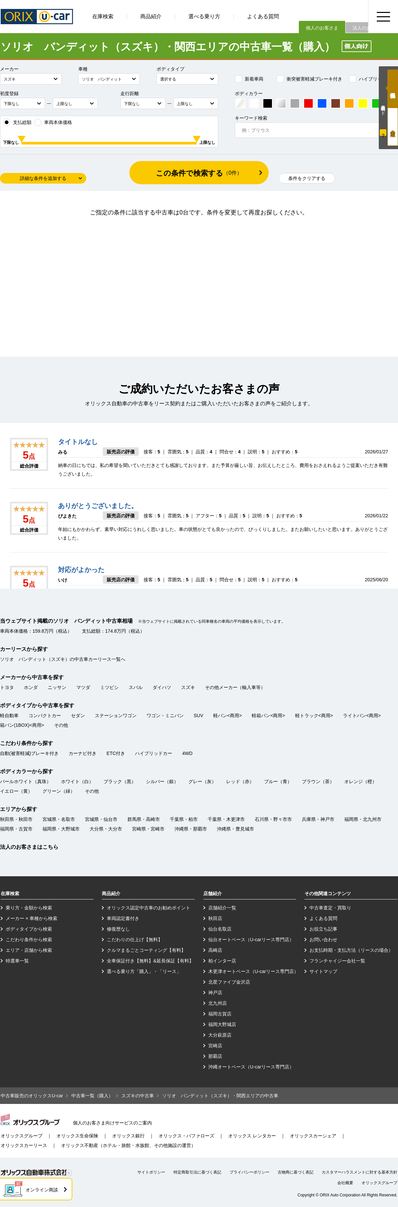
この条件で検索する (199, 173)
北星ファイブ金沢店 (229, 982)
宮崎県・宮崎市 (148, 829)
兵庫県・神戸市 (318, 819)
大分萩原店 (220, 1035)
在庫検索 (102, 16)
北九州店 (217, 1003)
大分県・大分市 (106, 829)
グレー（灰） (202, 781)
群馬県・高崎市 (143, 819)
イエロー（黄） (16, 791)
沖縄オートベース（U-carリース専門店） (251, 1066)
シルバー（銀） (162, 781)
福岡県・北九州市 (362, 819)
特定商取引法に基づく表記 (197, 1172)
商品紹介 (151, 16)
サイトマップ (323, 971)
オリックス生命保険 (77, 1135)
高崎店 (215, 950)
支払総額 (17, 122)
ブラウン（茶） (318, 781)
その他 (61, 725)
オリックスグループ (21, 1135)
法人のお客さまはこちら (29, 847)
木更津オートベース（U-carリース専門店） (253, 971)
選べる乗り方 (204, 16)
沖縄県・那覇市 (190, 829)
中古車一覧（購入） (92, 1095)
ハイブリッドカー (372, 79)
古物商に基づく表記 (295, 1172)
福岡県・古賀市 (16, 829)
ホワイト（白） (77, 781)
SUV (198, 715)
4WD (187, 753)
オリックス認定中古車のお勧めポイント (148, 907)
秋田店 (215, 918)
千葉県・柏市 (184, 819)
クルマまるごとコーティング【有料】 (146, 950)
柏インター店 (222, 960)
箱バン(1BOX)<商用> (22, 725)
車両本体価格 (53, 122)
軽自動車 (9, 715)
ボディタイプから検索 (29, 929)
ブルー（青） (278, 781)
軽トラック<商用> (314, 715)
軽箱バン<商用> (268, 715)
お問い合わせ (323, 939)
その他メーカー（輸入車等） (235, 687)
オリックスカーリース (24, 1145)
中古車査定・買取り (330, 907)
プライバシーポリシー (249, 1172)
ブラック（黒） (119, 781)
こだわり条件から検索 (29, 939)
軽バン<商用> (227, 715)
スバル (136, 687)
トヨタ (7, 687)
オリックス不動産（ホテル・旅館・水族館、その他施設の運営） (128, 1145)
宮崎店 (215, 1045)
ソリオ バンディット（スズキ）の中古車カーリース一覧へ (62, 659)
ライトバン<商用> (362, 715)
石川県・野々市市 (273, 819)
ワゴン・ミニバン (165, 715)
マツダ (83, 687)
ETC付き (115, 753)
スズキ (188, 687)
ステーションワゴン (116, 715)
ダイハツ (162, 687)
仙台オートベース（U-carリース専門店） (251, 939)
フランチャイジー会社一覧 (337, 960)
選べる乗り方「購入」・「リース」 (144, 971)
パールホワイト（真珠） (25, 781)
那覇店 (215, 1056)
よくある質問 (263, 16)
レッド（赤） (240, 781)
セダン (78, 715)
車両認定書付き (123, 918)
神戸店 (215, 992)
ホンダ (31, 687)
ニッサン (57, 687)
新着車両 (249, 79)
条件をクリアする (306, 178)
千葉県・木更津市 (226, 819)
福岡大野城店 (222, 1024)
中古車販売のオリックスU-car (32, 1095)
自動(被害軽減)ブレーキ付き (29, 753)
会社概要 (345, 1182)
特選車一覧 (17, 960)
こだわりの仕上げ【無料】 (135, 939)
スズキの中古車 (137, 1095)
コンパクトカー (45, 715)
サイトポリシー (151, 1172)
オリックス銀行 (128, 1135)
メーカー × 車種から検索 (31, 918)
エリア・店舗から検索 (29, 950)
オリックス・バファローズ (186, 1135)
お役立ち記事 (323, 929)
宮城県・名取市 (58, 819)
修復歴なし (118, 929)
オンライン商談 (42, 1189)
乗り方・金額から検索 (29, 907)
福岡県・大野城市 (61, 829)
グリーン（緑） (58, 791)
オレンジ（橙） (360, 781)
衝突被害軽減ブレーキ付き (309, 79)
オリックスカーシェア (313, 1135)
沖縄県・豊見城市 (235, 829)
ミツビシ (109, 687)
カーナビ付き (83, 753)
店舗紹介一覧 (222, 907)
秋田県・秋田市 (16, 819)
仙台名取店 (220, 929)
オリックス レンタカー (252, 1135)
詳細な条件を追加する (43, 178)
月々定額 (392, 127)
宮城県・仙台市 (101, 819)
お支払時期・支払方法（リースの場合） (351, 950)
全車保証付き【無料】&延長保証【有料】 (150, 960)
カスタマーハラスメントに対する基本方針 (359, 1172)
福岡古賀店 (220, 1013)
